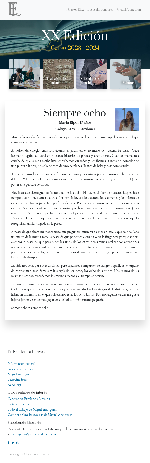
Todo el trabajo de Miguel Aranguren (32, 409)
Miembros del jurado (91, 80)
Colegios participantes (23, 80)
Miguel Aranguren (20, 374)
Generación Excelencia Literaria (29, 399)
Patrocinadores (18, 379)
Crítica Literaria (18, 404)
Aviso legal (15, 384)
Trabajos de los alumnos (56, 80)
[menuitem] (75, 9)
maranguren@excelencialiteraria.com (34, 434)
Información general (21, 363)
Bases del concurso (20, 369)
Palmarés (129, 83)
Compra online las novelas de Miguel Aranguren (40, 414)
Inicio (11, 358)
